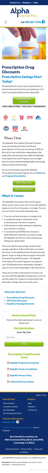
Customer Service (10, 407)
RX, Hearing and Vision (12, 413)
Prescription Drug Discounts (20, 297)
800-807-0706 (33, 22)
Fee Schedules (9, 410)
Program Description (15, 176)
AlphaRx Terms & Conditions (24, 369)
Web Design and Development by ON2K (37, 469)
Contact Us (15, 3)
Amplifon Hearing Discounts (20, 303)
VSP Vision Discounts (17, 300)
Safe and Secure (12, 449)
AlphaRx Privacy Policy (21, 375)
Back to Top (41, 395)
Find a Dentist (9, 403)
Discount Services (15, 291)
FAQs (39, 173)
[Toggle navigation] (5, 22)
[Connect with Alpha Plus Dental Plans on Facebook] (43, 22)
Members (27, 3)
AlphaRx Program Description (24, 363)
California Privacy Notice (22, 381)
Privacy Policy (26, 449)
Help (36, 3)
